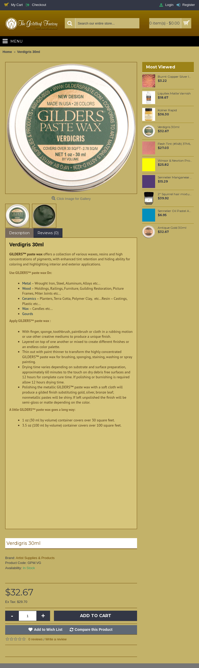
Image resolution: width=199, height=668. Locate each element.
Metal (26, 283)
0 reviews (35, 639)
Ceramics (29, 298)
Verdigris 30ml (168, 127)
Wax (25, 308)
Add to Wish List (48, 629)
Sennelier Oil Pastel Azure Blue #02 (175, 211)
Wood (26, 288)
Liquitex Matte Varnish (174, 93)
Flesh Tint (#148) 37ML (174, 144)
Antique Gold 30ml (172, 228)
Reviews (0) (48, 233)
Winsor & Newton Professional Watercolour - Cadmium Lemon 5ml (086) (175, 160)
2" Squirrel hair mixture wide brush (175, 194)
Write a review (56, 639)
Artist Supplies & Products (35, 558)
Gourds (27, 313)
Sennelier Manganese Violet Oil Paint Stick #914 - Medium (175, 177)
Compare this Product (93, 629)
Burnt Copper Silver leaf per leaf (175, 76)
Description (19, 233)
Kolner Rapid (167, 110)
